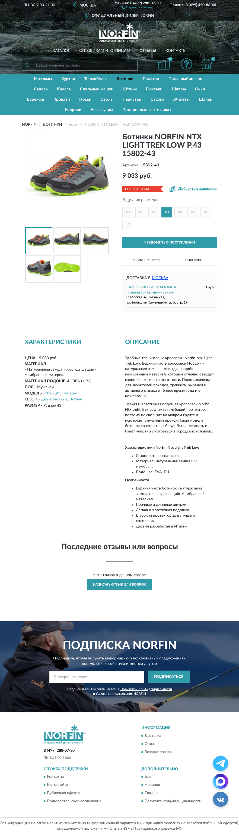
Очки (200, 89)
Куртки (68, 79)
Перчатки (132, 99)
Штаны (130, 89)
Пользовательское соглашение (74, 801)
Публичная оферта (63, 793)
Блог (149, 777)
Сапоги (41, 89)
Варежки (35, 99)
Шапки (205, 99)
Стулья (157, 99)
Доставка (153, 736)
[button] (137, 7)
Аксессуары (102, 110)
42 (154, 212)
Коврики (73, 110)
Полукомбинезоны (186, 79)
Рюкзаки (154, 89)
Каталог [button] (61, 51)
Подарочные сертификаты (148, 110)
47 (128, 225)
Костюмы (43, 79)
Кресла (64, 89)
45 (193, 212)
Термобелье (95, 79)
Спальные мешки (96, 89)
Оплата (151, 744)
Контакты (176, 51)
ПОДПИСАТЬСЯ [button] (169, 677)
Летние (75, 399)
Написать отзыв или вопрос (119, 584)
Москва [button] (160, 278)
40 (128, 212)
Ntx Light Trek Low (61, 393)
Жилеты (181, 99)
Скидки (151, 793)
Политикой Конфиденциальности (146, 689)
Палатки (151, 79)
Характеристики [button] (146, 259)
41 (141, 212)
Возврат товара (158, 752)
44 (180, 212)
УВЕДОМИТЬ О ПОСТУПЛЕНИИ (169, 242)
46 (206, 212)
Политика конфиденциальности (173, 801)
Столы (107, 99)
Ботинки (125, 79)
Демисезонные (54, 399)
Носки (85, 99)
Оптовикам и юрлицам (104, 51)
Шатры (179, 89)
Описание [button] (193, 259)
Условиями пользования (114, 693)
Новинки (152, 785)
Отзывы (147, 51)
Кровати (61, 99)
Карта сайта (57, 785)
